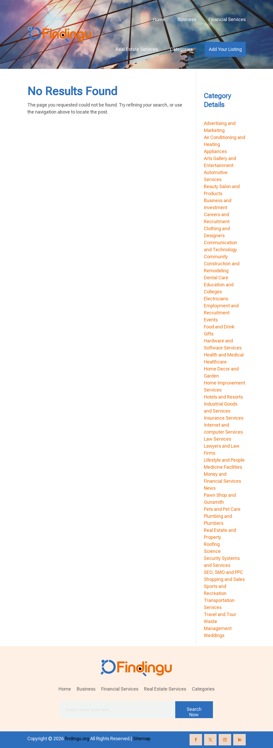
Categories (181, 49)
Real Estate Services (137, 49)
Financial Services (227, 19)
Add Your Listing (225, 49)
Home (159, 19)
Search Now (194, 711)
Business (187, 19)
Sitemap (142, 738)
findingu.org (77, 738)
